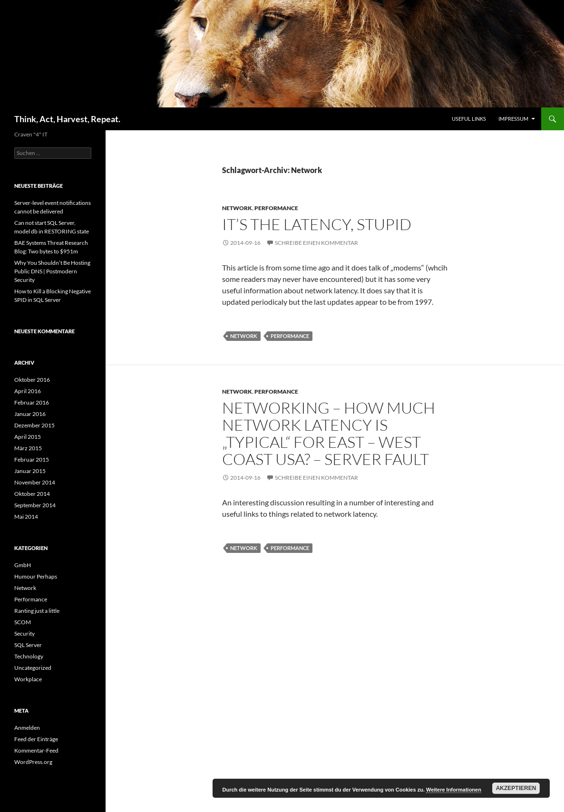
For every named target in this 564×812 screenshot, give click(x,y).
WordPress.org (33, 761)
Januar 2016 (30, 413)
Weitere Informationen (453, 790)
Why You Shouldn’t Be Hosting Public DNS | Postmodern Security (52, 271)
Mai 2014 (26, 516)
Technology (28, 656)
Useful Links (469, 119)
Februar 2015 (31, 459)
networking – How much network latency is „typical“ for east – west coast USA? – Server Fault (328, 433)
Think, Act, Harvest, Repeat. (67, 119)
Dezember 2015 (34, 425)
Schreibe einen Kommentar (316, 242)
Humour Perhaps (35, 576)
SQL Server (28, 644)
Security (24, 633)
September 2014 (35, 505)
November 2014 (34, 482)
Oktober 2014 (32, 493)
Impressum (513, 119)
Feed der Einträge (36, 739)
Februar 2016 (31, 402)
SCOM (22, 622)
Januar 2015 (30, 470)
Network (237, 208)
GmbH (22, 565)
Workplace (28, 679)
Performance (276, 208)
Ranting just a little (36, 610)
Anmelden (27, 727)
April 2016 (27, 391)
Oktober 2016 (32, 379)
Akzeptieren (516, 788)
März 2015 (28, 448)
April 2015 (27, 436)
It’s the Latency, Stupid (316, 224)
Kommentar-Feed (36, 750)
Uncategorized (32, 667)
